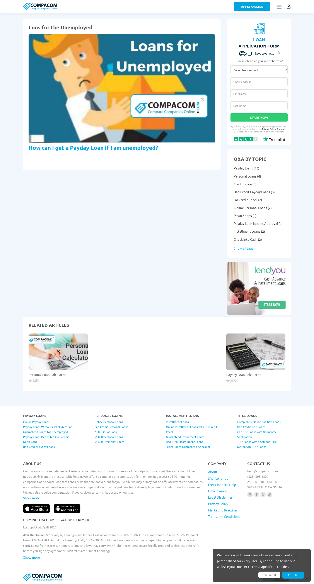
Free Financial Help (222, 484)
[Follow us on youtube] (269, 494)
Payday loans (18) (246, 168)
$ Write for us (218, 478)
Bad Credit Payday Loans (39, 447)
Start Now (259, 117)
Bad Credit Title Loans (251, 427)
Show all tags (243, 248)
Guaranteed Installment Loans (185, 437)
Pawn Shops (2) (245, 215)
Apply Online (252, 6)
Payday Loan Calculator (243, 374)
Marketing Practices (223, 510)
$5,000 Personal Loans (108, 437)
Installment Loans (177, 422)
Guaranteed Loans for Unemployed (45, 432)
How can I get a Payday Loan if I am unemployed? (93, 147)
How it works (218, 491)
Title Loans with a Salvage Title (257, 442)
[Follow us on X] (263, 494)
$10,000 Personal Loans (109, 442)
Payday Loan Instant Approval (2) (258, 223)
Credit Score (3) (245, 184)
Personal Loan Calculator (47, 374)
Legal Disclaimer (220, 497)
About (212, 472)
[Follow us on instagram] (250, 494)
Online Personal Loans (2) (253, 208)
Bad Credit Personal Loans (111, 427)
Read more (269, 575)
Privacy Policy (269, 128)
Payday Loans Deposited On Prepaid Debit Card (46, 439)
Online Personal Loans (108, 422)
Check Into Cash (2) (248, 239)
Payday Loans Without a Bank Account (47, 427)
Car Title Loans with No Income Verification (257, 434)
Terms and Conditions (224, 516)
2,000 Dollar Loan (105, 432)
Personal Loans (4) (247, 176)
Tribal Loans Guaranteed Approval (188, 447)
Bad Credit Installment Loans (184, 442)
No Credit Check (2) (248, 200)
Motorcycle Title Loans (251, 447)
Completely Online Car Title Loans (259, 422)
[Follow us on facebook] (256, 494)
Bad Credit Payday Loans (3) (254, 192)
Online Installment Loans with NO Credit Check (191, 429)
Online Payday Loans (36, 422)
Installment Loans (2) (249, 231)
